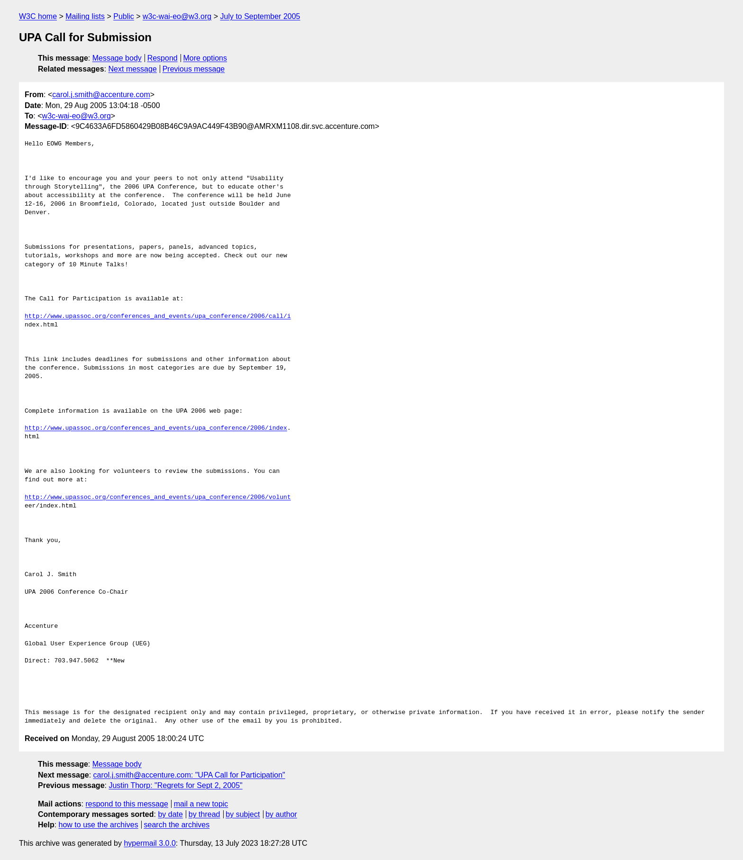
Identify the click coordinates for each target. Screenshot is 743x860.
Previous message (194, 69)
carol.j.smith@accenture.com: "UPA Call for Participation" (189, 775)
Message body (117, 58)
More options (205, 58)
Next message (133, 69)
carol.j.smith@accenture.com (101, 95)
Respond (162, 58)
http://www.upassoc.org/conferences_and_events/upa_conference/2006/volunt (158, 497)
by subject (243, 814)
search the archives (177, 825)
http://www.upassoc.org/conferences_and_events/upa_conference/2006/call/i (158, 316)
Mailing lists (85, 16)
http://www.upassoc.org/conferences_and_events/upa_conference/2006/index (156, 428)
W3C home (38, 16)
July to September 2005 (260, 16)
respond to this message (126, 804)
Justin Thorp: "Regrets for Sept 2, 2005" (175, 785)
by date (170, 814)
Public (123, 16)
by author (281, 814)
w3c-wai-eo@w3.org (177, 16)
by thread (204, 814)
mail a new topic (201, 804)
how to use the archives (98, 825)
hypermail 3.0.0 (149, 843)
